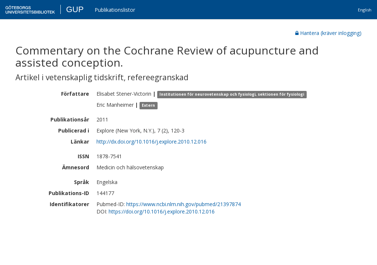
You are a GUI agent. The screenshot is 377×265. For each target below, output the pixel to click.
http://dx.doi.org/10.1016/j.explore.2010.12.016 (151, 141)
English (364, 10)
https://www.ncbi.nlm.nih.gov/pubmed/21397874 (183, 204)
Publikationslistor (115, 9)
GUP (75, 9)
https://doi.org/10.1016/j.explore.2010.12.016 (162, 211)
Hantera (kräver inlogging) (328, 32)
